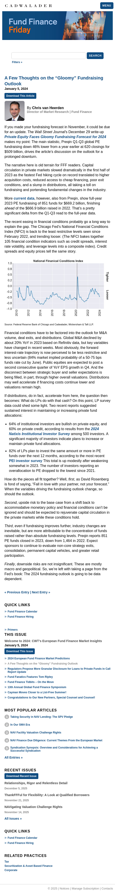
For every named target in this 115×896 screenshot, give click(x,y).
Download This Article (20, 95)
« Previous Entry (16, 592)
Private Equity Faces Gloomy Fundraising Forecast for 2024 (55, 137)
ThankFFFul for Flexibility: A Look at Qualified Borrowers (46, 795)
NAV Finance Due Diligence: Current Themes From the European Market (56, 740)
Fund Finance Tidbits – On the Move (31, 682)
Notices (64, 888)
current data (24, 198)
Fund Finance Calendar (22, 611)
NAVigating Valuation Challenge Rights (33, 807)
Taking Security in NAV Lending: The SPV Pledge (41, 716)
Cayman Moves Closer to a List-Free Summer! (37, 692)
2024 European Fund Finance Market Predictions (39, 658)
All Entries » (13, 757)
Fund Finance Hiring (21, 616)
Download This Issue (19, 651)
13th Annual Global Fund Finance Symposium (37, 687)
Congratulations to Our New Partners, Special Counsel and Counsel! (51, 697)
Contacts (107, 888)
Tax (6, 861)
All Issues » (13, 818)
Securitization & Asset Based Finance (28, 865)
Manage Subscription (85, 888)
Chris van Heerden (48, 108)
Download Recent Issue (21, 776)
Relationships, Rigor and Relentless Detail (35, 783)
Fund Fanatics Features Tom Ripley (30, 676)
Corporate (10, 870)
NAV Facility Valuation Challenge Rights (35, 732)
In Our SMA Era (20, 724)
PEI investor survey (25, 461)
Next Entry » (41, 592)
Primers (13, 629)
